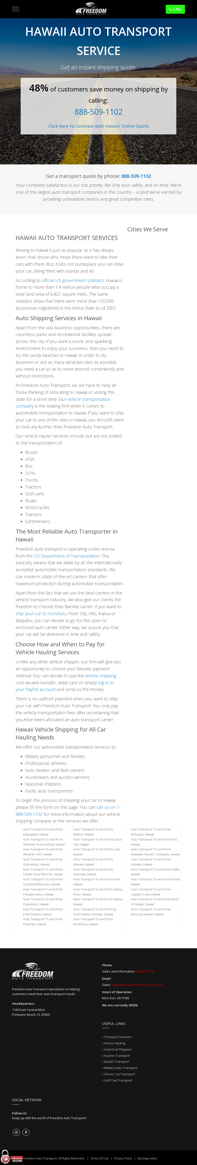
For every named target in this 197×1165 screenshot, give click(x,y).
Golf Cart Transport (118, 1080)
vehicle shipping (100, 676)
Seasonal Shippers (118, 1049)
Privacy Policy (123, 1158)
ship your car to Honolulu (41, 613)
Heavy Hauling (114, 1043)
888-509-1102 (98, 112)
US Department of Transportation (67, 556)
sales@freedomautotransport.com (137, 985)
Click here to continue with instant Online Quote (98, 126)
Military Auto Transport (120, 1068)
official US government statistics (73, 280)
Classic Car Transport (119, 1074)
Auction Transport (117, 1055)
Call (175, 9)
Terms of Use (99, 1158)
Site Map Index (147, 1158)
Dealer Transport (116, 1061)
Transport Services (118, 1037)
